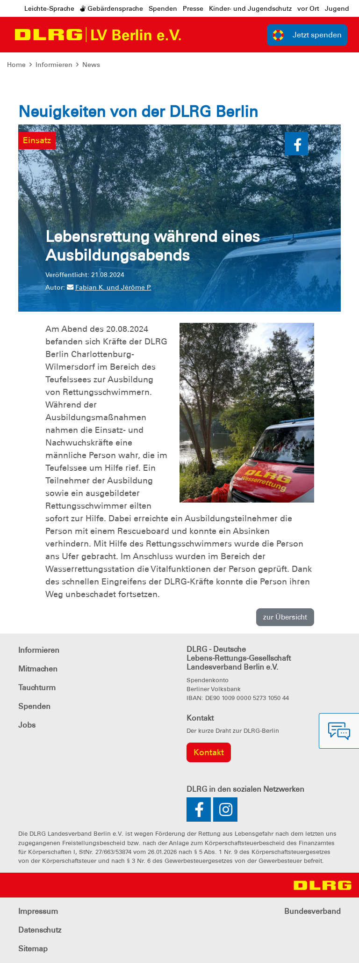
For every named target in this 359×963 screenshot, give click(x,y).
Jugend (337, 8)
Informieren (54, 64)
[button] (296, 143)
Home (16, 64)
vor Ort (308, 8)
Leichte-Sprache (49, 8)
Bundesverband (312, 911)
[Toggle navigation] (197, 34)
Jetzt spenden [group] (307, 35)
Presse (193, 8)
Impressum (38, 911)
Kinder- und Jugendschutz (250, 8)
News (91, 64)
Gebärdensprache (111, 8)
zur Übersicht (285, 617)
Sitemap (33, 948)
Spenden (163, 8)
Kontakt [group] (209, 752)
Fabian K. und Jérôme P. (109, 287)
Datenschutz (39, 930)
